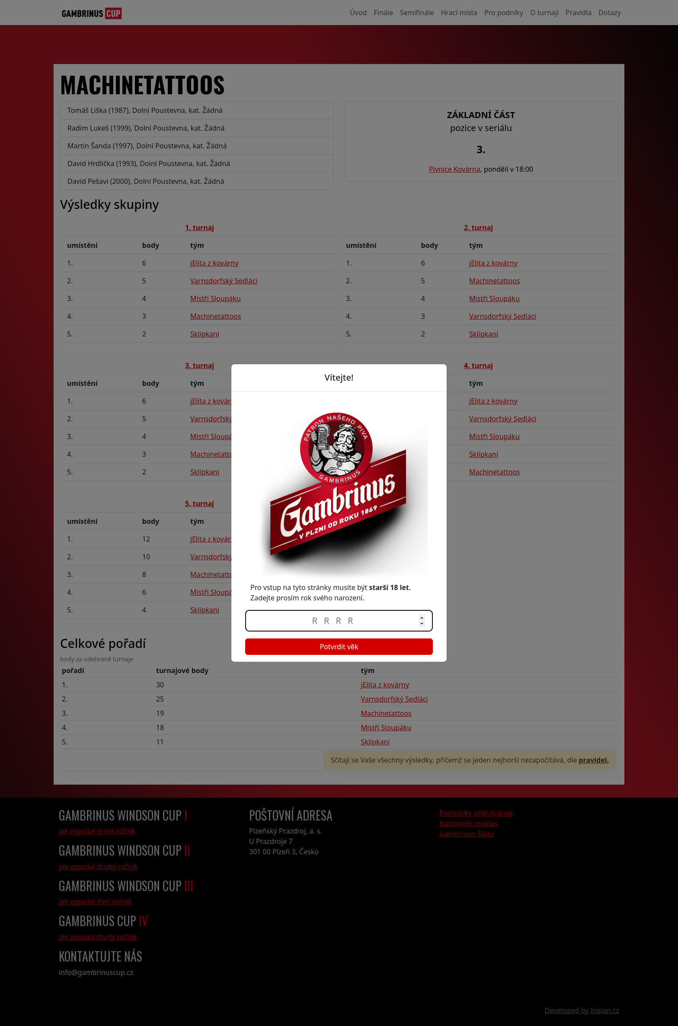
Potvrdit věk (339, 646)
